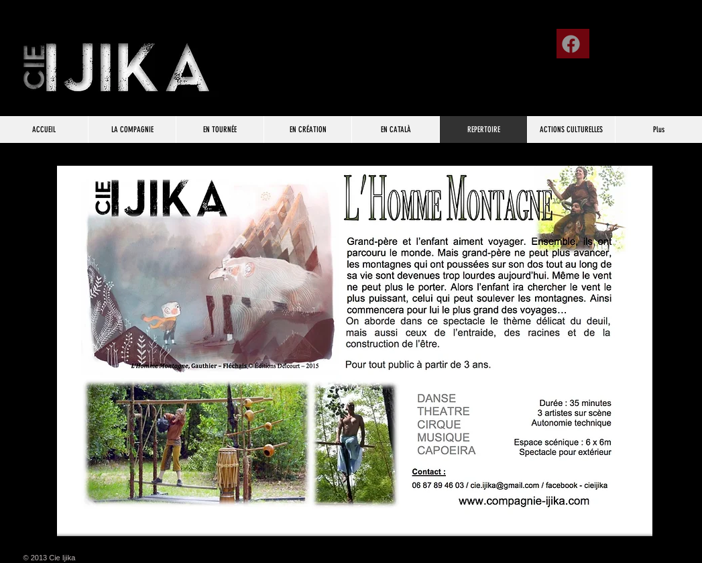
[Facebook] (571, 44)
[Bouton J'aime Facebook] (655, 39)
